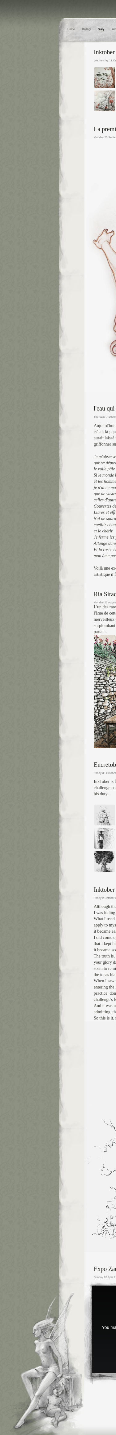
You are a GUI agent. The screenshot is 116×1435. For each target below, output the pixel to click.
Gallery (86, 29)
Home (71, 29)
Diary (101, 29)
